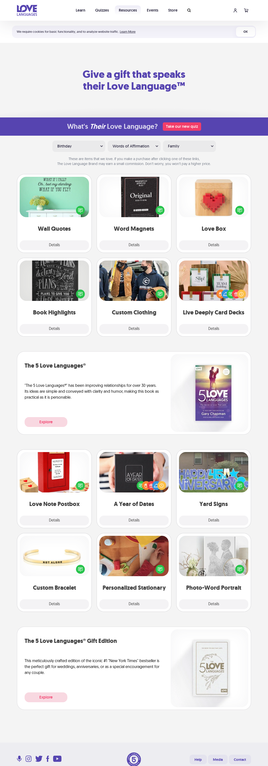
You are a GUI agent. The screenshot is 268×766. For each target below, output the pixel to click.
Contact (240, 759)
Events (152, 10)
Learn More (127, 32)
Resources (128, 10)
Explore (46, 421)
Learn (80, 10)
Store (173, 10)
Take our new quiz (182, 126)
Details (54, 245)
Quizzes (102, 10)
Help (198, 759)
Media (218, 759)
